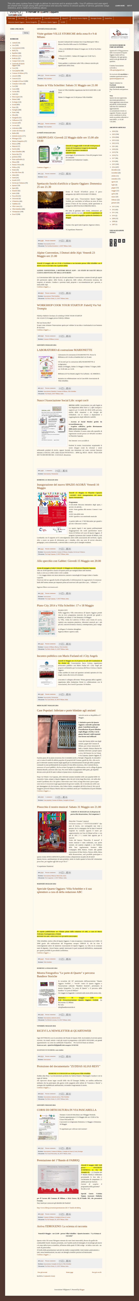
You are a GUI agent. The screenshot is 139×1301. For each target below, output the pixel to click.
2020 (114, 149)
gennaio (114, 203)
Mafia (14, 133)
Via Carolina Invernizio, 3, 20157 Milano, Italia (58, 246)
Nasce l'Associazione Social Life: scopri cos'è (62, 400)
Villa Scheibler (48, 78)
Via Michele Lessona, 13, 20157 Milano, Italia (58, 1020)
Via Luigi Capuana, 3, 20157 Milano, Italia (57, 554)
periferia (14, 157)
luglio (113, 185)
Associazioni (47, 243)
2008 (114, 221)
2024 (114, 137)
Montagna (15, 138)
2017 (114, 158)
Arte (13, 45)
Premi (14, 170)
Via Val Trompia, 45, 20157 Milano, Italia (56, 1219)
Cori (13, 86)
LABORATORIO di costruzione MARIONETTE (64, 349)
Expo (13, 107)
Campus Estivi (16, 61)
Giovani (14, 123)
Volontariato (54, 473)
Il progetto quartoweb (34, 18)
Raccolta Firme (17, 172)
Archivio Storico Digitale (79, 18)
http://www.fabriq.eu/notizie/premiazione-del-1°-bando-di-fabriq (59, 1208)
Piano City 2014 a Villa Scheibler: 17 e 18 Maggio (65, 605)
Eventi (53, 243)
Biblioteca (15, 56)
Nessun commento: (50, 75)
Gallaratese (15, 120)
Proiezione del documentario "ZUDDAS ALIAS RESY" (68, 1066)
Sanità (14, 178)
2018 (114, 155)
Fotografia (15, 118)
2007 (114, 224)
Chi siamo (21, 18)
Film (13, 115)
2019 (114, 152)
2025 (114, 134)
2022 (114, 143)
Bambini (53, 391)
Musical (53, 875)
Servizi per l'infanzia (79, 552)
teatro (64, 875)
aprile (113, 194)
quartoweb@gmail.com (117, 78)
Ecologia (80, 1151)
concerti (14, 76)
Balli (13, 50)
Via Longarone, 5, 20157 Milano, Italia (56, 878)
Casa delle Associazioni (51, 18)
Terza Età (15, 196)
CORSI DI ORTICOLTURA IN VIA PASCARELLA (67, 1109)
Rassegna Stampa (96, 18)
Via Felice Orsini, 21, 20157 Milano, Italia (56, 298)
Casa (13, 68)
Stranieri (14, 191)
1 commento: (49, 470)
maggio (113, 191)
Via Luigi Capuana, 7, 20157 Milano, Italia (57, 598)
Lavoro (57, 339)
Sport (13, 188)
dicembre (114, 170)
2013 (114, 206)
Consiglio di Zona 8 (68, 800)
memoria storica (55, 1018)
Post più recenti (42, 1272)
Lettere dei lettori (17, 131)
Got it (129, 6)
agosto (113, 182)
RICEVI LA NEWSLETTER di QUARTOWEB (64, 1030)
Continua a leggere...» (43, 167)
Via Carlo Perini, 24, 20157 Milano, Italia (56, 699)
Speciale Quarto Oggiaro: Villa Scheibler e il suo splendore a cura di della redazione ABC (64, 890)
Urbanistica (15, 201)
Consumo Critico (17, 84)
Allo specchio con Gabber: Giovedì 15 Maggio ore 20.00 (69, 560)
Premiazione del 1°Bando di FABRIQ (58, 1160)
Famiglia (70, 552)
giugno (113, 188)
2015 (114, 164)
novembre (114, 173)
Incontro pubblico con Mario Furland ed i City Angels (67, 655)
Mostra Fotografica (18, 141)
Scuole (45, 177)
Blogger (81, 1290)
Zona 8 (14, 214)
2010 (114, 215)
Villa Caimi (15, 206)
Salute (14, 175)
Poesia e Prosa (16, 165)
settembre (114, 179)
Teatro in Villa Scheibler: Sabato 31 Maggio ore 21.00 (67, 85)
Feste (13, 112)
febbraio (114, 200)
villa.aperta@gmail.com (117, 70)
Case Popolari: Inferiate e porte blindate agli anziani (66, 710)
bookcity (14, 58)
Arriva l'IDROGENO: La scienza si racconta (62, 1226)
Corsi (75, 1151)
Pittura (14, 162)
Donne (14, 99)
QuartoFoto (108, 18)
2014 (114, 167)
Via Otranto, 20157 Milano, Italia (54, 393)
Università (15, 198)
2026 (114, 131)
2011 (114, 212)
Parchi (14, 149)
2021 (114, 146)
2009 (114, 218)
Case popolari (47, 800)
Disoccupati (15, 97)
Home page (11, 18)
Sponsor (14, 185)
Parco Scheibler (17, 151)
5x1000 (63, 22)
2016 (114, 161)
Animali (14, 43)
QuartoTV (65, 18)
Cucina (14, 91)
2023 (114, 140)
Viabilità (14, 204)
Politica (14, 167)
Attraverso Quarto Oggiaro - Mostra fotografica (22, 22)
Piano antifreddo (17, 159)
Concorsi (15, 78)
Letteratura (15, 128)
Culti (13, 94)
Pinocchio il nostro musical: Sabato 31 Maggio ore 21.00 (69, 806)
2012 (114, 209)
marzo (113, 197)
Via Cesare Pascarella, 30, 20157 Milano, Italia (58, 1153)
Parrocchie (59, 875)
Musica (57, 647)
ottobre (113, 176)
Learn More (120, 6)
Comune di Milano (49, 339)
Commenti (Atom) (49, 1276)
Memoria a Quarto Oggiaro (49, 22)
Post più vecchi (96, 1272)
